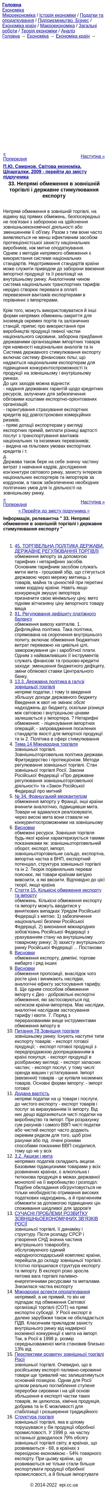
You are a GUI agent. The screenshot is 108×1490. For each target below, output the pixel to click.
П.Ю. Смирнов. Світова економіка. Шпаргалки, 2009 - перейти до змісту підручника (45, 171)
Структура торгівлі (34, 1416)
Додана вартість (32, 1093)
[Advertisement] (54, 93)
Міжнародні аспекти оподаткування (52, 1291)
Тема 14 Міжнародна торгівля (46, 744)
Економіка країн (19, 25)
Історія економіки (57, 15)
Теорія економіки (39, 30)
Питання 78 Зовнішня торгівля (47, 1030)
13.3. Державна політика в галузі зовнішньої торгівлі (49, 684)
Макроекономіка (57, 25)
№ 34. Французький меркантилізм (51, 796)
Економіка (13, 10)
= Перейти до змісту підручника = (54, 510)
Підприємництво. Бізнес (63, 20)
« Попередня (15, 156)
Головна (11, 36)
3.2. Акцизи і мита (34, 1156)
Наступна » (93, 156)
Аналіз (68, 30)
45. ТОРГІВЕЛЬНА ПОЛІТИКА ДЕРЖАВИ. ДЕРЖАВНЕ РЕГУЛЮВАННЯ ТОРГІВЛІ (59, 549)
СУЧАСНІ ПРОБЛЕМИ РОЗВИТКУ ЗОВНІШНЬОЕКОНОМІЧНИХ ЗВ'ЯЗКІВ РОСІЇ (56, 1218)
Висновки (25, 827)
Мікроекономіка (18, 15)
